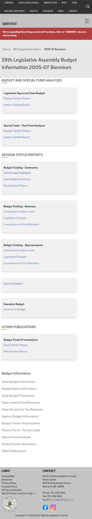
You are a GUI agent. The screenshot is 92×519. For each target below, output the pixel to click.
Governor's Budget (14, 309)
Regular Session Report (17, 98)
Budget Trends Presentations (21, 423)
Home (6, 49)
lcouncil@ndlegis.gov (61, 499)
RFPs (64, 3)
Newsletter (50, 3)
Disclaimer (7, 479)
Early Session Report (16, 345)
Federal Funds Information (19, 444)
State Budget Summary (17, 179)
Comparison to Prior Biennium (21, 224)
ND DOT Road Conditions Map (19, 493)
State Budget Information (18, 382)
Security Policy (9, 486)
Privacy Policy (9, 483)
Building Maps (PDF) (15, 11)
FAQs (74, 3)
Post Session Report (15, 351)
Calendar (48, 11)
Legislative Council (29, 3)
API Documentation (12, 490)
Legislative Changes (15, 218)
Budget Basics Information (19, 389)
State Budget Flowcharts (18, 396)
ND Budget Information (27, 49)
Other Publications (14, 451)
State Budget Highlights (17, 172)
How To (34, 11)
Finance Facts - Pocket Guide (21, 430)
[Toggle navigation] (85, 20)
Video (61, 11)
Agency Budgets (13, 283)
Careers (9, 3)
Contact (73, 11)
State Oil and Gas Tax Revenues (22, 409)
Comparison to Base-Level (19, 211)
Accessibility (8, 476)
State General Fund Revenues (21, 402)
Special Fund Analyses (16, 437)
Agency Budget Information (20, 416)
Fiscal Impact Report (16, 185)
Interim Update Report (17, 104)
